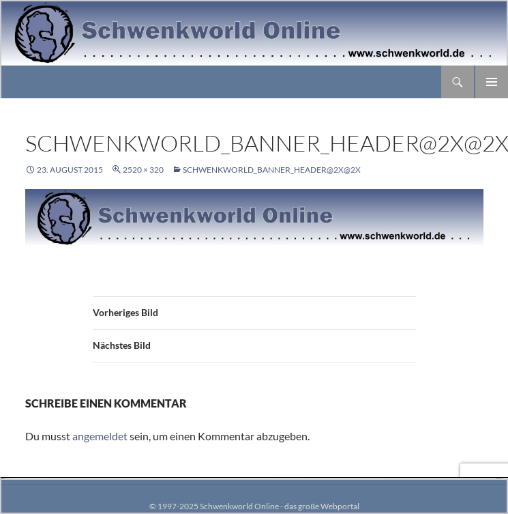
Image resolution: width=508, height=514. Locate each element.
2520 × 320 (143, 170)
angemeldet (100, 435)
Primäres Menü (491, 82)
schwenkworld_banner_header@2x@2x (272, 170)
